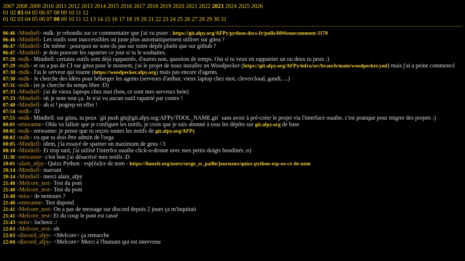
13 (93, 19)
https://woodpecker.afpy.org (125, 72)
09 (64, 19)
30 (216, 19)
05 (35, 19)
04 (28, 19)
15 (107, 19)
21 (151, 19)
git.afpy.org (267, 124)
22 (158, 19)
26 (187, 19)
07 (49, 19)
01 (6, 19)
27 (194, 19)
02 (13, 19)
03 (20, 19)
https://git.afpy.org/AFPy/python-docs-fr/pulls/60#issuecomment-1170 (250, 33)
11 (78, 19)
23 (165, 19)
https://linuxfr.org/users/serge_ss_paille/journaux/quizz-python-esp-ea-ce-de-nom (220, 163)
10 (71, 19)
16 (114, 19)
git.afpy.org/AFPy (175, 131)
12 (85, 19)
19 (136, 19)
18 (129, 19)
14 (100, 19)
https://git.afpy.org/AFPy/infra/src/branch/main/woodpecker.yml (315, 66)
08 (57, 19)
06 (42, 19)
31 (223, 19)
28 (202, 19)
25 (180, 19)
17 (122, 19)
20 (143, 19)
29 (209, 19)
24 (172, 19)
